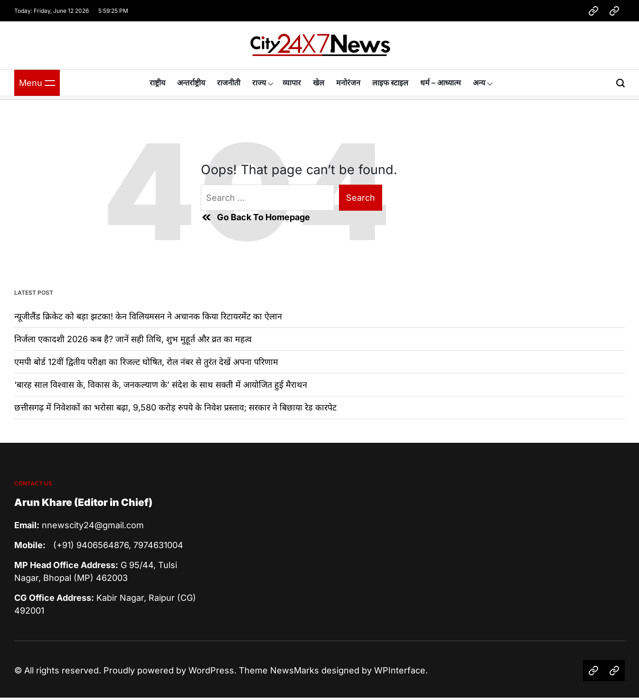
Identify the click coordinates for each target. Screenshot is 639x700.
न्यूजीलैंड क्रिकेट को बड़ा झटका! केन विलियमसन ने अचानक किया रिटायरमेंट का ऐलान (148, 316)
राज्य (259, 82)
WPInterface (399, 670)
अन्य (479, 82)
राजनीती (228, 82)
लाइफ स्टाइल (390, 82)
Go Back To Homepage (255, 217)
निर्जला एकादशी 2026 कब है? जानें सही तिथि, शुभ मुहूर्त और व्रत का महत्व (133, 339)
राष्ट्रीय (157, 82)
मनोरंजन (348, 82)
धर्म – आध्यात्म (440, 82)
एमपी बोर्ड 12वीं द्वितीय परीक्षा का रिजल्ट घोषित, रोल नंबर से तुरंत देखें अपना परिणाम (146, 362)
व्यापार (291, 82)
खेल (318, 82)
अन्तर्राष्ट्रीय (191, 82)
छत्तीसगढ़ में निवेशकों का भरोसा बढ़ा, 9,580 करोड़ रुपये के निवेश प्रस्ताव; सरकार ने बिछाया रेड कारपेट (175, 407)
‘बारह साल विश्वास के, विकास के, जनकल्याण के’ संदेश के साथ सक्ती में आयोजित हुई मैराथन (160, 385)
